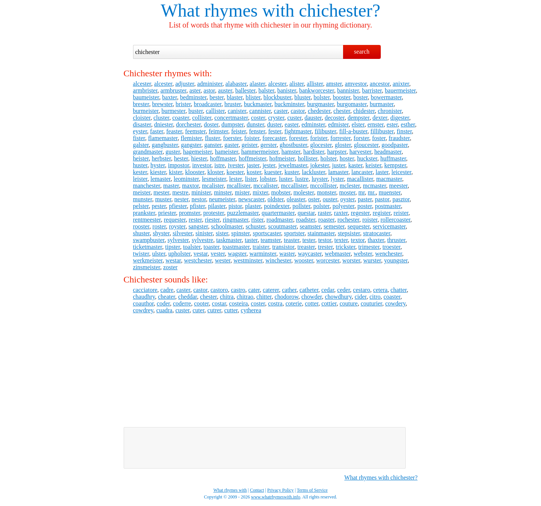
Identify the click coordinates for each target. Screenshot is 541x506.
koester (235, 172)
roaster (326, 219)
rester (195, 219)
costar (219, 303)
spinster (240, 233)
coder (163, 303)
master (171, 185)
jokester (319, 165)
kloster (215, 172)
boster (360, 97)
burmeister (146, 111)
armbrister (145, 90)
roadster (305, 219)
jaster (253, 165)
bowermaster (386, 97)
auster (225, 90)
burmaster (382, 104)
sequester (359, 226)
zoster (170, 267)
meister (141, 192)
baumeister (146, 97)
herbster (161, 158)
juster (338, 165)
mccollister (323, 185)
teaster (291, 240)
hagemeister (197, 151)
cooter (201, 303)
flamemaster (163, 138)
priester (167, 213)
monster (326, 192)
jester (268, 165)
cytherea (251, 310)
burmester (173, 111)
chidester (364, 111)
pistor (235, 206)
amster (334, 83)
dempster (358, 117)
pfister (197, 206)
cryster (276, 117)
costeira (238, 303)
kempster (395, 165)
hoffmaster (223, 158)
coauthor (143, 303)
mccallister (294, 185)
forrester (340, 138)
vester (218, 253)
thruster (396, 240)
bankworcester (316, 90)
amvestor (356, 83)
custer (294, 117)
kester (140, 172)
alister (296, 83)
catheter (308, 290)
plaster (253, 206)
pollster (301, 206)
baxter (169, 97)
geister (249, 145)
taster (251, 240)
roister (369, 219)
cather (289, 290)
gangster (191, 145)
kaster (355, 165)
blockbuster (277, 97)
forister (319, 138)
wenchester (388, 253)
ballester (245, 90)
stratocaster (376, 233)
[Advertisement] (271, 370)
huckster (367, 158)
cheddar (187, 296)
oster (313, 199)
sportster (294, 233)
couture (349, 303)
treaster (306, 247)
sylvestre (202, 240)
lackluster (313, 172)
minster (222, 192)
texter (341, 240)
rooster (141, 226)
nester (181, 199)
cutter (231, 310)
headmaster (388, 151)
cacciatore (145, 290)
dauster (313, 117)
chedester (319, 111)
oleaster (296, 199)
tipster (172, 247)
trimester (368, 247)
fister (139, 138)
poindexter (277, 206)
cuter (198, 310)
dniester (163, 124)
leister (140, 179)
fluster (212, 138)
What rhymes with (227, 10)
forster (361, 138)
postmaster (388, 206)
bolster (322, 97)
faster (156, 131)
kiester (158, 172)
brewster (162, 104)
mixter (260, 192)
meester (398, 185)
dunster (255, 124)
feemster (195, 131)
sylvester (178, 240)
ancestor (380, 83)
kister (175, 172)
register (382, 213)
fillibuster (382, 131)
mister (242, 192)
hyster (157, 165)
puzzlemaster (243, 213)
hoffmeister (252, 158)
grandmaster (147, 151)
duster (274, 124)
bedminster (193, 97)
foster (379, 138)
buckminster (289, 104)
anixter (400, 83)
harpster (336, 151)
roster (159, 226)
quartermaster (278, 213)
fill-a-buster (353, 131)
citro (374, 296)
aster (195, 90)
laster (381, 172)
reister (401, 213)
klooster (194, 172)
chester (341, 111)
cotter (312, 303)
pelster (141, 206)
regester (360, 213)
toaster (211, 247)
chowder (311, 296)
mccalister (265, 185)
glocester (321, 145)
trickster (346, 247)
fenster (257, 131)
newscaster (251, 199)
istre (220, 165)
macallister (360, 179)
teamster (271, 240)
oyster (347, 199)
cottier (328, 303)
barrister (372, 90)
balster (266, 90)
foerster (232, 138)
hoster (347, 158)
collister (201, 117)
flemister (191, 138)
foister (251, 138)
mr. (372, 192)
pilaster (216, 206)
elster (358, 124)
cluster (161, 117)
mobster (280, 192)
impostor (178, 165)
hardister (313, 151)
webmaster (338, 253)
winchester (278, 260)
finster (404, 131)
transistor (283, 247)
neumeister (222, 199)
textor (358, 240)
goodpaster (395, 145)
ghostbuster (293, 145)
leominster (186, 179)
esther (408, 124)
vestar (200, 253)
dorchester (188, 124)
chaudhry (144, 296)
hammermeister (260, 151)
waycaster (310, 253)
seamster (310, 226)
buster (196, 111)
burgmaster (320, 104)
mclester (350, 185)
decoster (335, 117)
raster (324, 213)
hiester (199, 158)
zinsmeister (146, 267)
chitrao (245, 296)
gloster (343, 145)
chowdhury (338, 296)
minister (201, 192)
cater (254, 290)
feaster (174, 131)
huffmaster (393, 158)
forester (298, 138)
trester (325, 247)
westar (173, 260)
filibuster (325, 131)
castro (238, 290)
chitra (226, 296)
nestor (199, 199)
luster (285, 179)
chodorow (286, 296)
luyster (319, 179)
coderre (182, 303)
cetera (380, 290)
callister (215, 111)
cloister (141, 117)
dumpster (232, 124)
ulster (158, 253)
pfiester (178, 206)
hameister (226, 151)
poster (364, 206)
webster (363, 253)
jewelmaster (292, 165)
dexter (379, 117)
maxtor (190, 185)
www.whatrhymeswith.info (275, 497)
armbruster (174, 90)
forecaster (274, 138)
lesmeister (214, 179)
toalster (191, 247)
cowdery (395, 303)
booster (341, 97)
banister (286, 90)
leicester (401, 172)
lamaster (338, 172)
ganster (213, 145)
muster (163, 199)
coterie (293, 303)
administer (209, 83)
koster (254, 172)
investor (201, 165)
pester (159, 206)
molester (303, 192)
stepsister (349, 233)
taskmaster (229, 240)
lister (251, 179)
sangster (198, 226)
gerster (269, 145)
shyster (161, 233)
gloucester (366, 145)
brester (141, 104)
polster (321, 206)
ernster (376, 124)
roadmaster (280, 219)
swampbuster (149, 240)
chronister (390, 111)
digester (399, 117)
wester (222, 260)
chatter (399, 290)
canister (237, 111)
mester (161, 192)
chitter (263, 296)
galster (141, 145)
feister (238, 131)
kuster (291, 172)
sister (222, 233)
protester (213, 213)
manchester (146, 185)
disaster (142, 124)
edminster (313, 124)
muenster (389, 192)
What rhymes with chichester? (380, 477)
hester (181, 158)
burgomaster (352, 104)
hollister (307, 158)
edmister (338, 124)
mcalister (213, 185)
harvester (360, 151)
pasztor (401, 199)
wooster (303, 260)
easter (292, 124)
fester (274, 131)
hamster (291, 151)
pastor (382, 199)
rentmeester (147, 219)
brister (183, 104)
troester (391, 247)
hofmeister (282, 158)
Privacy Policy (280, 490)
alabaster (236, 83)
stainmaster (321, 233)
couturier (371, 303)
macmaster (389, 179)
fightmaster (297, 131)
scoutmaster (282, 226)
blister (252, 97)
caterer (271, 290)
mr (361, 192)
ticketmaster (147, 247)
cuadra (164, 310)
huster (140, 165)
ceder (343, 290)
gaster (231, 145)
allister (315, 83)
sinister (204, 233)
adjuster (184, 83)
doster (211, 124)
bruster (232, 104)
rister (257, 219)
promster (189, 213)
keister (373, 165)
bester (217, 97)
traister (261, 247)
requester (174, 219)
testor (324, 240)
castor (298, 111)
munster (142, 199)
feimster (218, 131)
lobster (268, 179)
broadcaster (207, 104)
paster (365, 199)
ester (392, 124)
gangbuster (165, 145)
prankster (144, 213)
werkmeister (147, 260)
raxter (341, 213)
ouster (330, 199)
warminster (262, 253)
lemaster (160, 179)
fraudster (399, 138)
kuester (273, 172)
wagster (237, 253)
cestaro (361, 290)
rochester (348, 219)
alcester (142, 83)
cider (360, 296)
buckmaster (257, 104)
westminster (247, 260)
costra (275, 303)
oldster (275, 199)
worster (351, 260)
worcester (328, 260)
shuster (141, 233)
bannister (348, 90)
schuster (255, 226)
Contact (257, 490)
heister (141, 158)
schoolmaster (227, 226)
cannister (260, 111)
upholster (179, 253)
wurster (372, 260)
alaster (257, 83)
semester (333, 226)
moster (347, 192)
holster (328, 158)
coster (258, 117)
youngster (396, 260)
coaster (180, 117)
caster (281, 111)
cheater (166, 296)
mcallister (238, 185)
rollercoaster (395, 219)
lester (235, 179)
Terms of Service (312, 490)
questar (306, 213)
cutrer (214, 310)
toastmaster (236, 247)
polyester (343, 206)
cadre (166, 290)
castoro (219, 290)
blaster (234, 97)
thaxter (376, 240)
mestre (180, 192)
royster (177, 226)
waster (287, 253)
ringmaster (235, 219)
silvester (183, 233)
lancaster (361, 172)
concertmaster (231, 117)
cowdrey (143, 310)
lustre (302, 179)
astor (209, 90)
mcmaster (374, 185)
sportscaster (267, 233)
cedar (327, 290)
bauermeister (400, 90)
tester (308, 240)
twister (141, 253)
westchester (198, 260)
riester (212, 219)
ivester (236, 165)
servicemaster (389, 226)
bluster (302, 97)
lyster (337, 179)
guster (173, 151)
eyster (140, 131)
